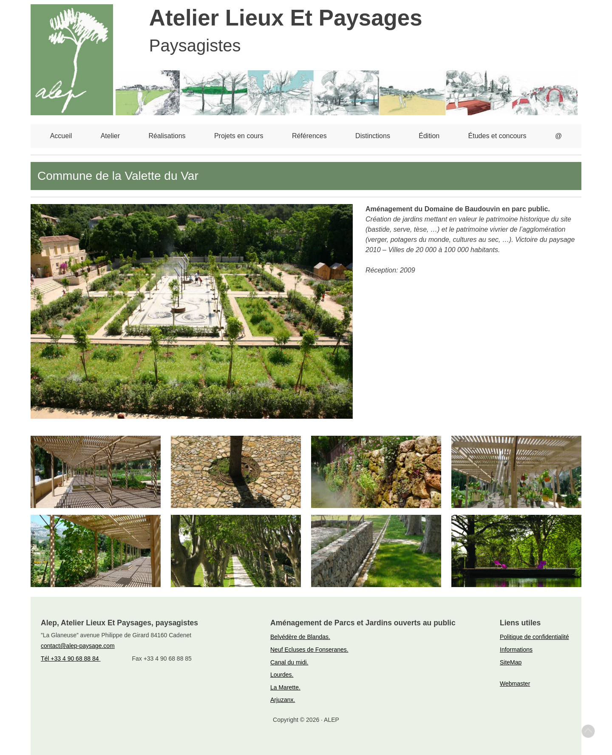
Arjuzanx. (282, 699)
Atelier (110, 135)
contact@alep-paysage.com (78, 645)
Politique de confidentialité (534, 636)
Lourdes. (281, 674)
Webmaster (515, 683)
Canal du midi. (289, 662)
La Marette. (285, 687)
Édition (429, 135)
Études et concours (497, 135)
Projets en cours (239, 135)
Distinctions (372, 135)
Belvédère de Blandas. (300, 636)
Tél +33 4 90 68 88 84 (71, 658)
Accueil (61, 135)
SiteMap (510, 662)
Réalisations (166, 135)
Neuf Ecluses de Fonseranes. (309, 649)
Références (309, 135)
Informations (516, 649)
